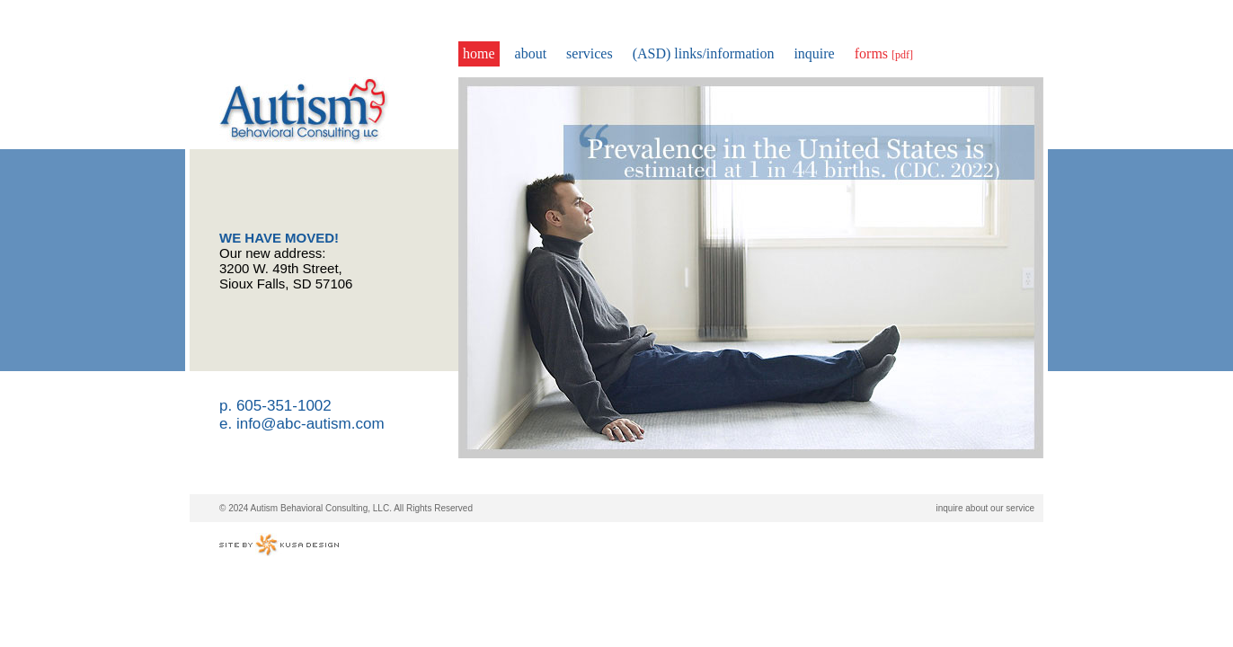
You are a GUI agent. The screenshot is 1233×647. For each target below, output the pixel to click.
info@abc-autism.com (310, 423)
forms (884, 53)
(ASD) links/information (704, 53)
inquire (814, 53)
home (479, 53)
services (589, 53)
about (531, 53)
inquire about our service (985, 508)
